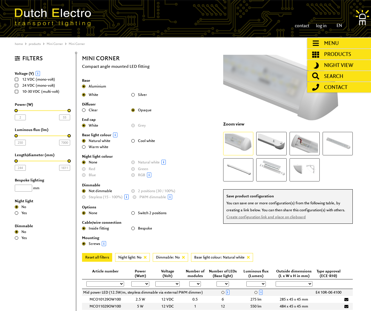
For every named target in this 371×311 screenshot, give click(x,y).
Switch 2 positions (148, 213)
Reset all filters (97, 257)
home (19, 44)
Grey (138, 125)
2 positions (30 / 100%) (153, 191)
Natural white (96, 141)
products (35, 44)
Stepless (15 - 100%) (106, 196)
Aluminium (94, 86)
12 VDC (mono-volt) (37, 79)
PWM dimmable (156, 196)
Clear (90, 110)
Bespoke (141, 228)
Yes (21, 213)
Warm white (95, 147)
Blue (89, 175)
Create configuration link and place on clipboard (265, 216)
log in (321, 25)
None (89, 162)
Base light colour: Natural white (222, 257)
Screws (105, 243)
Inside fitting (95, 228)
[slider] (16, 110)
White (90, 94)
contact (302, 25)
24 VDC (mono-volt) (37, 85)
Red (88, 169)
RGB (154, 174)
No (20, 207)
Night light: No (132, 257)
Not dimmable (97, 191)
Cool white (143, 141)
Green (139, 169)
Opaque (141, 110)
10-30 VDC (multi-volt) (39, 91)
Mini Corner (55, 44)
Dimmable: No (170, 257)
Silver (139, 94)
